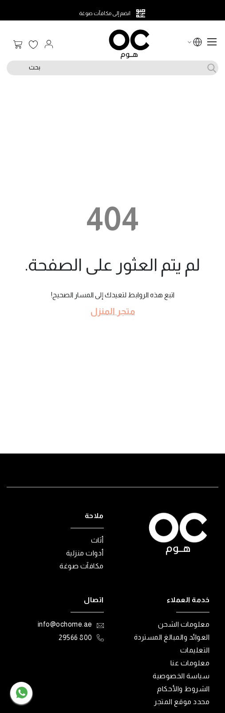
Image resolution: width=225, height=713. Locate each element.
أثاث (97, 540)
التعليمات (195, 650)
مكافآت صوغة (81, 566)
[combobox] (112, 68)
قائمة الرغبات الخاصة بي (33, 45)
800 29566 (75, 637)
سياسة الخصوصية (181, 676)
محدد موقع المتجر (181, 701)
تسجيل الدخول (48, 44)
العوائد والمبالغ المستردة (172, 637)
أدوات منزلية (85, 553)
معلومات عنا (190, 663)
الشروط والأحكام (183, 689)
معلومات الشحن (184, 624)
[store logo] (129, 44)
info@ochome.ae (65, 624)
